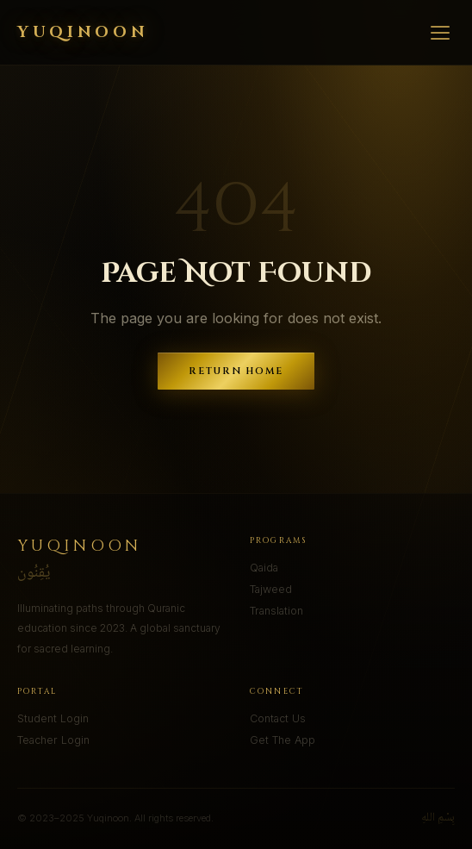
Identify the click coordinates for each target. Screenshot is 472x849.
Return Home (236, 371)
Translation (276, 610)
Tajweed (271, 589)
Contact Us (278, 718)
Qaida (264, 567)
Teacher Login (53, 740)
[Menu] (440, 33)
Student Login (53, 718)
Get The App (282, 740)
